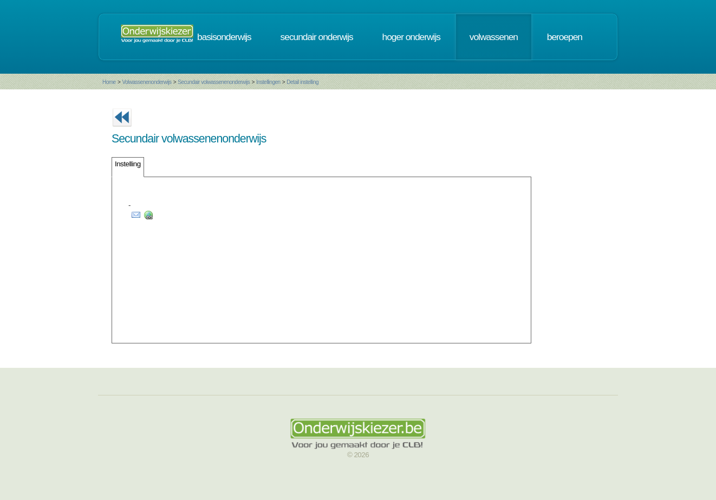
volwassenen (494, 36)
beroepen (564, 36)
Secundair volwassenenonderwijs (214, 82)
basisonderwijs (224, 36)
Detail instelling (302, 82)
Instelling (128, 164)
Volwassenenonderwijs (146, 82)
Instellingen (268, 82)
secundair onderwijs (317, 36)
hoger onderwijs (411, 36)
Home (109, 82)
